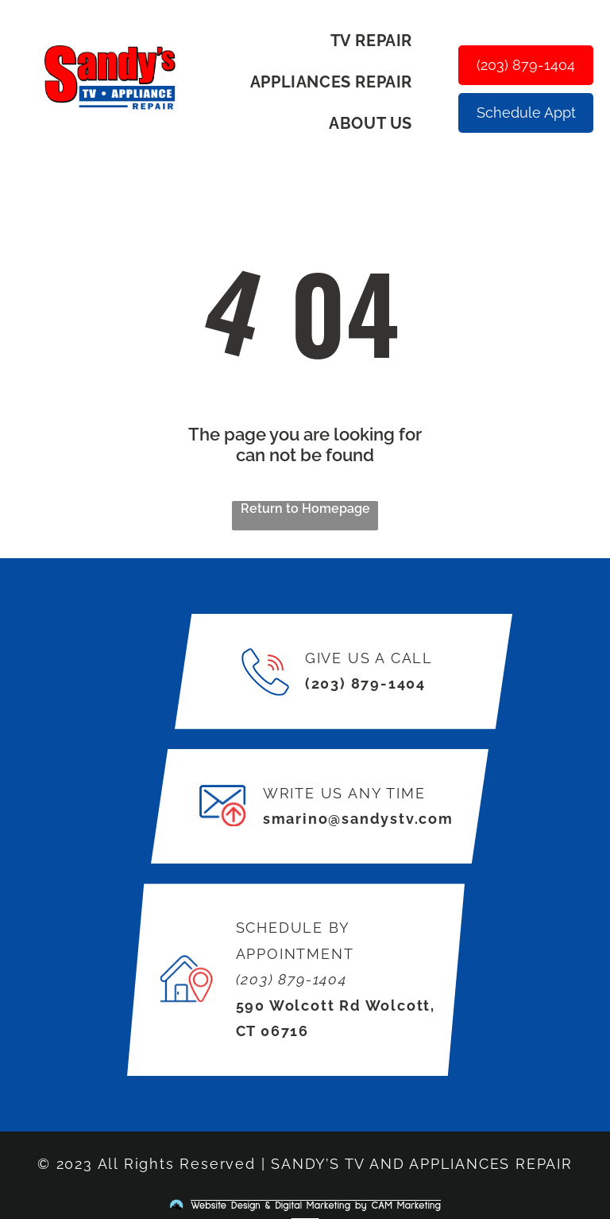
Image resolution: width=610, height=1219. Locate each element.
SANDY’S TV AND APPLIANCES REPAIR (422, 1163)
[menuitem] (377, 40)
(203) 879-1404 (365, 683)
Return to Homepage (305, 508)
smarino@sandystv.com (358, 818)
